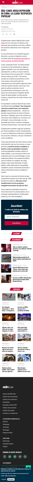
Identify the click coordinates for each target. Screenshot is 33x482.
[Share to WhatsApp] (10, 34)
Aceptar (3, 479)
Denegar (11, 479)
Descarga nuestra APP (10, 405)
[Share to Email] (14, 34)
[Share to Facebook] (2, 34)
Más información (10, 475)
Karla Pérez (5, 27)
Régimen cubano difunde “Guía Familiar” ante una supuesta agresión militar (8, 369)
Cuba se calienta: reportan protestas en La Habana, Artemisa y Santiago (22, 248)
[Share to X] (6, 34)
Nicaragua (6, 430)
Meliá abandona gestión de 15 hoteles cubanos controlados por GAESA (22, 259)
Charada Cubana (8, 444)
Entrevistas (6, 441)
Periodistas (6, 402)
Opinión (5, 421)
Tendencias (4, 7)
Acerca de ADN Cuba (9, 394)
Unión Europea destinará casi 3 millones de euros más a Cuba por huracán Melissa (24, 369)
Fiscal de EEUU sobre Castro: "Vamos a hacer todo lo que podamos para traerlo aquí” (20, 269)
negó (3, 43)
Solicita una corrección (10, 399)
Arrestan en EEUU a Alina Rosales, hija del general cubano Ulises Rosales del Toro (22, 279)
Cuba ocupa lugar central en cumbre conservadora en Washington (23, 329)
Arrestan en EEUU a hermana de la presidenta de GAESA (23, 308)
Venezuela (6, 424)
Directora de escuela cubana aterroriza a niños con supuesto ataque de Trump (8, 349)
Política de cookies (8, 410)
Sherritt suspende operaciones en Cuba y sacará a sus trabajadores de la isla (24, 349)
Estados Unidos (7, 433)
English (5, 446)
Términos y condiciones (10, 413)
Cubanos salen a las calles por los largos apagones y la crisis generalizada (7, 329)
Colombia (6, 427)
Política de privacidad (9, 408)
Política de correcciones (10, 396)
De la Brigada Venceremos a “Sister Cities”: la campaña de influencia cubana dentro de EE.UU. (8, 308)
